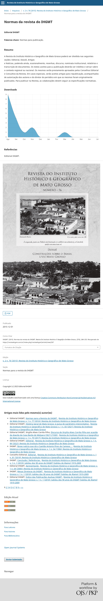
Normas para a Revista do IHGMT (42, 418)
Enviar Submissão (14, 559)
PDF (8, 313)
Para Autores (9, 531)
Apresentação (32, 466)
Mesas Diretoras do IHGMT (30, 471)
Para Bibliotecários (12, 535)
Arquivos (16, 10)
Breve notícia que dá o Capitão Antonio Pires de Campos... (44, 446)
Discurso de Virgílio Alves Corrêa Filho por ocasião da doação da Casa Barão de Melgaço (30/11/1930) (54, 433)
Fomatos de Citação (13, 347)
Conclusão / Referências (29, 460)
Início (6, 10)
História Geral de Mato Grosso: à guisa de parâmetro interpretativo (57, 424)
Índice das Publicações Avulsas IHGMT (44, 477)
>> (22, 487)
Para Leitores (9, 527)
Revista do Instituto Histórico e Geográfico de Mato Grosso (33, 2)
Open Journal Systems (14, 547)
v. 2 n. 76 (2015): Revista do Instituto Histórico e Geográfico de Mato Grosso (54, 10)
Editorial (30, 440)
